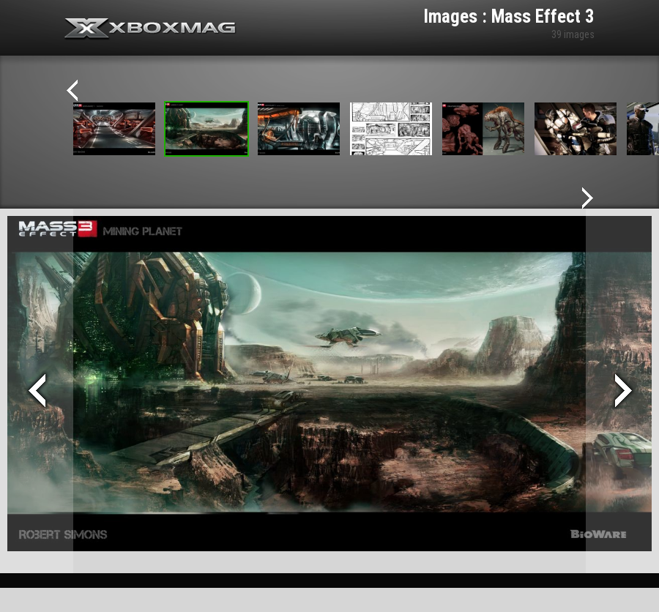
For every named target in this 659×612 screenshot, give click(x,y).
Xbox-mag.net (150, 29)
